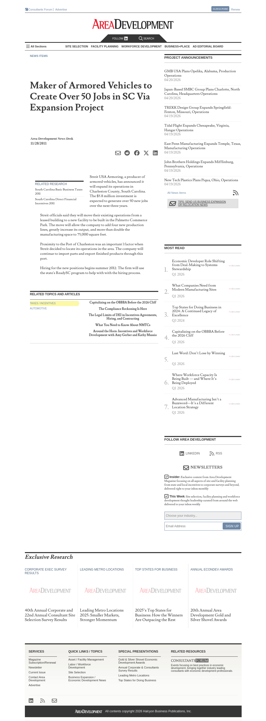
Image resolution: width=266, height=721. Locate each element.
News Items (39, 55)
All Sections (39, 46)
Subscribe (220, 8)
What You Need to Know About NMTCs (122, 325)
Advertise (61, 9)
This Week (202, 500)
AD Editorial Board (208, 46)
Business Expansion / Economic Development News (87, 679)
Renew (235, 9)
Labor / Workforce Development (79, 666)
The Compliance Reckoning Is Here (123, 309)
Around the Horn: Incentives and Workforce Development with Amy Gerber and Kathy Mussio (123, 333)
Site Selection (77, 672)
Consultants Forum (40, 9)
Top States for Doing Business (137, 680)
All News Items (177, 192)
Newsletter (35, 667)
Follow (120, 38)
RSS (216, 453)
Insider (202, 483)
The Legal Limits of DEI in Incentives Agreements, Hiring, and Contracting (123, 317)
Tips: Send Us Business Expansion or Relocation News (202, 203)
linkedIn (190, 453)
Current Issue (37, 672)
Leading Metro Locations (134, 675)
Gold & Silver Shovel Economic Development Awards (138, 661)
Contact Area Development (37, 679)
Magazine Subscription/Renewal (42, 661)
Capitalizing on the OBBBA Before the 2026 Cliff (123, 302)
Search (146, 38)
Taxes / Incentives (43, 303)
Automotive (38, 308)
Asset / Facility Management (86, 659)
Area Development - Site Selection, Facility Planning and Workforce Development (133, 24)
